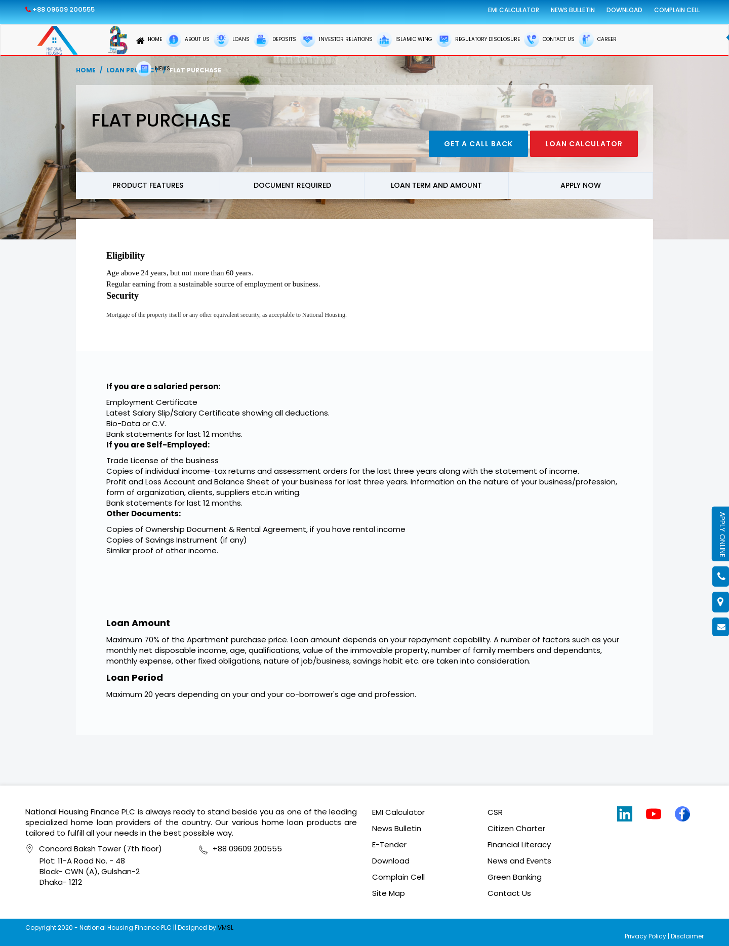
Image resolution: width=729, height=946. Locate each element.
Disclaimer (687, 936)
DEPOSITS (275, 39)
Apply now (580, 185)
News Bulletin (573, 10)
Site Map (388, 893)
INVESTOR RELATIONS (336, 39)
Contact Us (509, 893)
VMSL (225, 927)
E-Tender (389, 844)
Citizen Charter (516, 828)
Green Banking (515, 877)
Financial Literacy (519, 844)
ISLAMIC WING (404, 39)
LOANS (232, 39)
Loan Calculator (584, 144)
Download (624, 10)
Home (86, 70)
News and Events (519, 860)
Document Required (292, 185)
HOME (149, 40)
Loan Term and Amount (436, 185)
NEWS (153, 68)
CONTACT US (549, 39)
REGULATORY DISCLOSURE (478, 39)
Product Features (147, 185)
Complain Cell (677, 10)
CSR (495, 812)
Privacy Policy (645, 936)
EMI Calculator (513, 10)
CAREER (598, 39)
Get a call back (478, 144)
